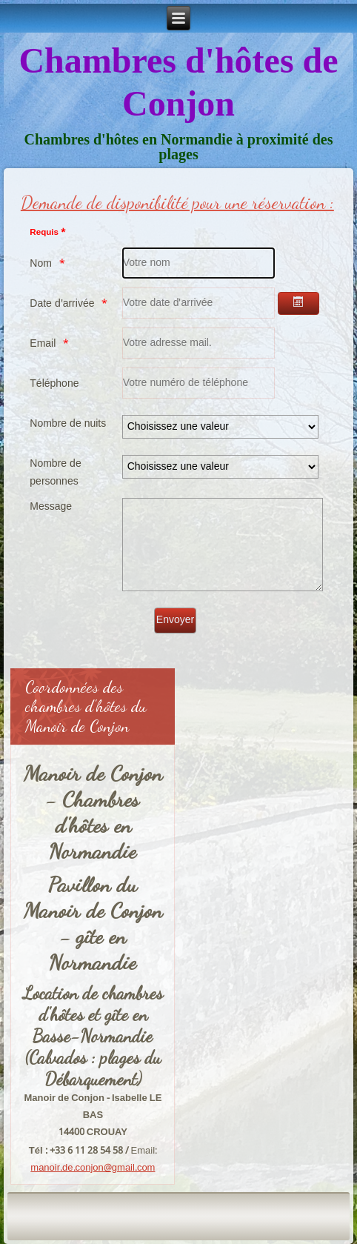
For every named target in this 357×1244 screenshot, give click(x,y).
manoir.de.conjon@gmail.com (92, 1168)
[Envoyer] (175, 620)
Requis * (47, 232)
